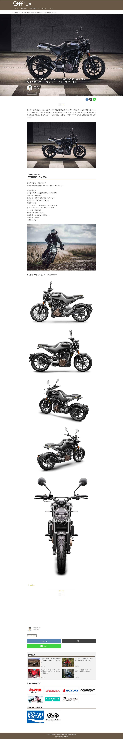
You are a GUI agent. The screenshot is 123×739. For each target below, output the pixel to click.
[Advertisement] (41, 612)
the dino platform (63, 736)
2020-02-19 (37, 87)
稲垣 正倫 (36, 89)
